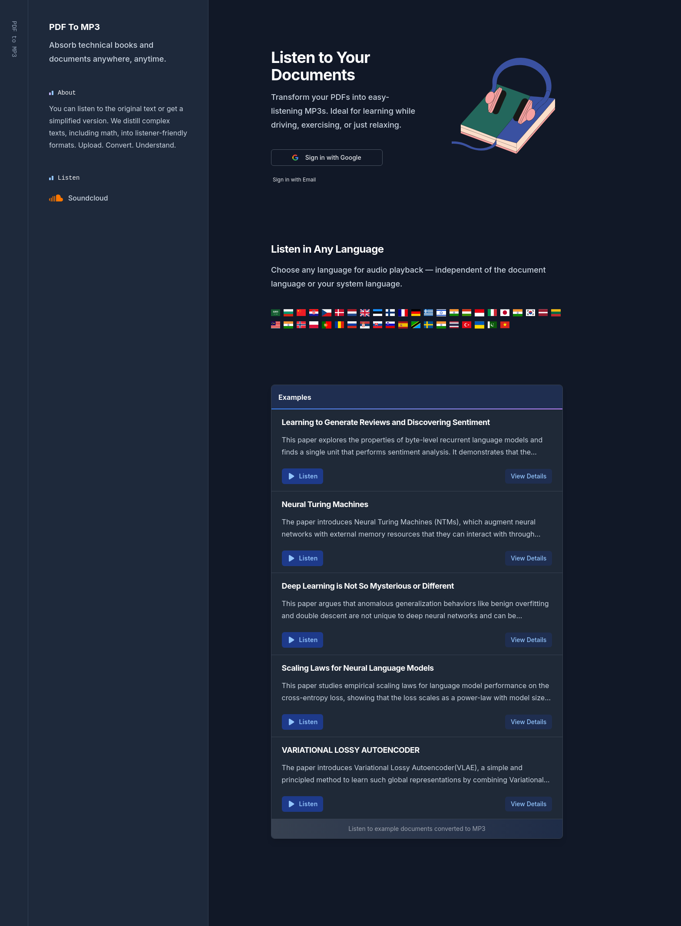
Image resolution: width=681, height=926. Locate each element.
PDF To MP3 (74, 27)
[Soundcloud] (78, 198)
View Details (529, 476)
